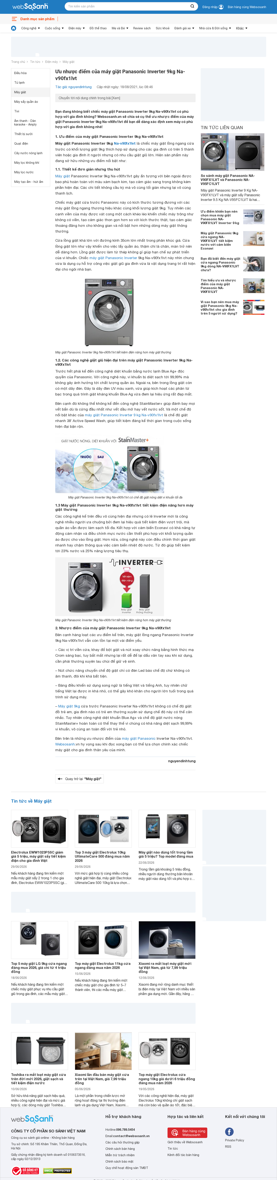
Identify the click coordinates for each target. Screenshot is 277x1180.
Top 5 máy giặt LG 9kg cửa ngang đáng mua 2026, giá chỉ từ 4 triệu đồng (39, 967)
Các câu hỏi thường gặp (122, 1142)
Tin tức (35, 62)
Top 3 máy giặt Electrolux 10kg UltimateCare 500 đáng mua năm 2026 (102, 856)
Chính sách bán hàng (120, 1148)
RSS (228, 1146)
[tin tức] (13, 28)
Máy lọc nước (24, 172)
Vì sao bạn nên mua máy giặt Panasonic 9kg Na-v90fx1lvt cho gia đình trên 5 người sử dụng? (220, 307)
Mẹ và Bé (118, 28)
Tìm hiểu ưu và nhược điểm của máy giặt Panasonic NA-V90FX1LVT (218, 286)
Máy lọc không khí (26, 162)
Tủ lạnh (19, 82)
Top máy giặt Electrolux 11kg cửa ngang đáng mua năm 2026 (103, 965)
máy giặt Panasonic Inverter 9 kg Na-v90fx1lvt (124, 415)
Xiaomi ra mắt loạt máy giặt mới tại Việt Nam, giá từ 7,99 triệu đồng (165, 967)
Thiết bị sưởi (23, 134)
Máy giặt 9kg (69, 706)
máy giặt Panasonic (139, 738)
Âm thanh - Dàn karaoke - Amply (25, 122)
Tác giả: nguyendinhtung (73, 87)
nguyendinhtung (182, 761)
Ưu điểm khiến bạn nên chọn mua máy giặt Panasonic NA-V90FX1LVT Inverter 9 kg (220, 217)
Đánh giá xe (183, 28)
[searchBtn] (192, 6)
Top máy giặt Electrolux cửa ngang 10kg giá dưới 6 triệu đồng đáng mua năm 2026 (167, 1079)
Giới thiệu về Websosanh (185, 1142)
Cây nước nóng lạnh (28, 153)
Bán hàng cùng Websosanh (247, 7)
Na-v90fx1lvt (125, 143)
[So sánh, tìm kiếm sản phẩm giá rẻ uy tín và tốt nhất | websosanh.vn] (30, 7)
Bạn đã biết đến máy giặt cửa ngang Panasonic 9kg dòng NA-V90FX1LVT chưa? (220, 264)
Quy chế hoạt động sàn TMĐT (126, 1168)
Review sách (142, 28)
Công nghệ (28, 28)
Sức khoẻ (162, 28)
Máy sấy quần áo (26, 101)
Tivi (16, 111)
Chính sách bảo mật (119, 1161)
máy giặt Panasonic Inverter (113, 258)
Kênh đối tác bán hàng (183, 1155)
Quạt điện (21, 143)
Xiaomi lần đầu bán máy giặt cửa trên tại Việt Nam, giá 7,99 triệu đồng (102, 1079)
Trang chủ (18, 62)
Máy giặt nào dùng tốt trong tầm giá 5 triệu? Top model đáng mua (166, 854)
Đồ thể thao (98, 28)
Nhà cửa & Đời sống (213, 28)
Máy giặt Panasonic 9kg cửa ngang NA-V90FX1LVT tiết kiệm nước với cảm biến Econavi (219, 240)
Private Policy (234, 1140)
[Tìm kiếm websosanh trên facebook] (229, 1132)
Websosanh (65, 744)
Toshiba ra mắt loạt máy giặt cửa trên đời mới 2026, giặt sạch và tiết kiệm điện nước (38, 1079)
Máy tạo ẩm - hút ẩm (28, 181)
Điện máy (75, 28)
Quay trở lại (83, 779)
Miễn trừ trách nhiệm (120, 1155)
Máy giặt (69, 62)
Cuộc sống (52, 28)
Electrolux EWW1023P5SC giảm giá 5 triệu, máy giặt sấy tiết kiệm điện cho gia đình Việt (38, 856)
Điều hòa (20, 73)
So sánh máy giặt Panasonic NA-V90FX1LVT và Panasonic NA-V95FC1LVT (228, 180)
